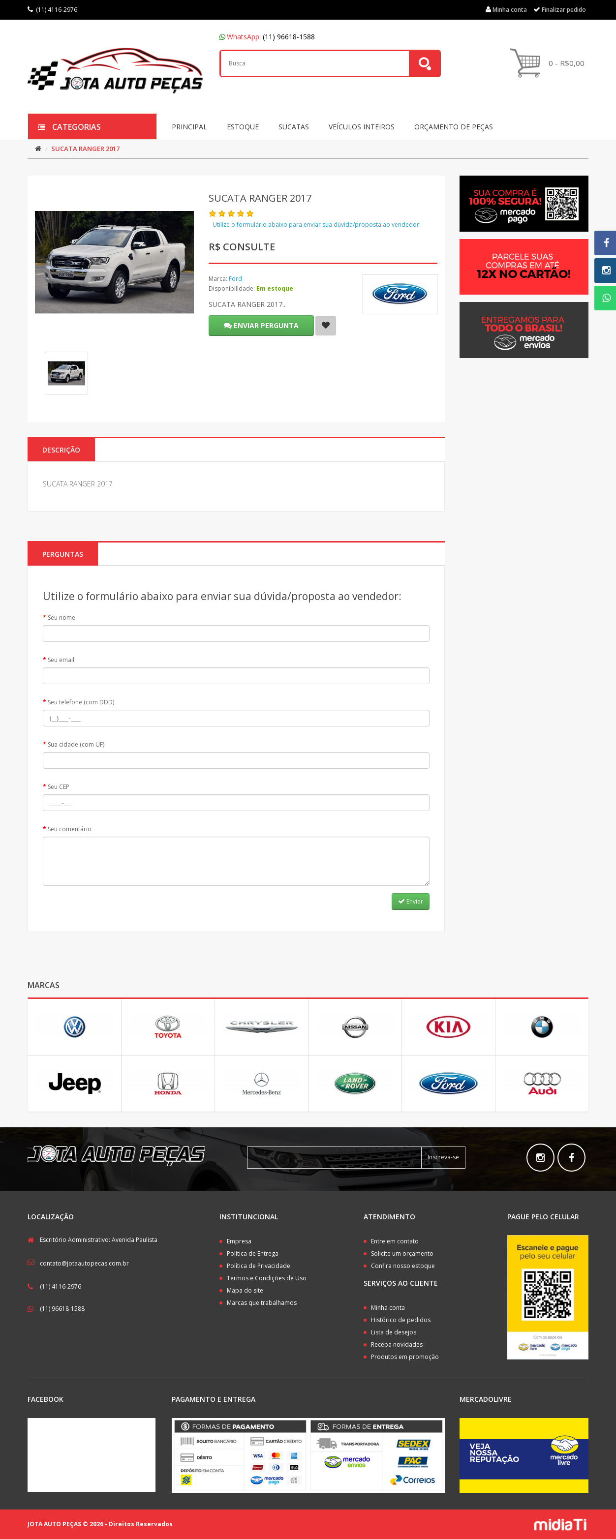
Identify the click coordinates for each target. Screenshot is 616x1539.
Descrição (61, 449)
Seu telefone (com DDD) (81, 702)
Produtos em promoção (405, 1357)
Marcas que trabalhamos (262, 1302)
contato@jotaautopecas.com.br (84, 1263)
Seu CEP (58, 787)
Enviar (410, 901)
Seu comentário (70, 829)
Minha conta (388, 1307)
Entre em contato (395, 1241)
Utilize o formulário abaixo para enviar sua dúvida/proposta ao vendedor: (317, 224)
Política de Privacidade (258, 1266)
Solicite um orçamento (402, 1253)
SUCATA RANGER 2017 (85, 148)
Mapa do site (245, 1290)
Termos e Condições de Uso (267, 1278)
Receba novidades (397, 1344)
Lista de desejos (393, 1332)
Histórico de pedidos (401, 1320)
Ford (235, 278)
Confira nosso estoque (403, 1266)
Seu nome (61, 617)
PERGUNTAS (62, 554)
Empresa (239, 1241)
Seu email (61, 660)
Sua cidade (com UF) (76, 744)
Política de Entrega (252, 1253)
